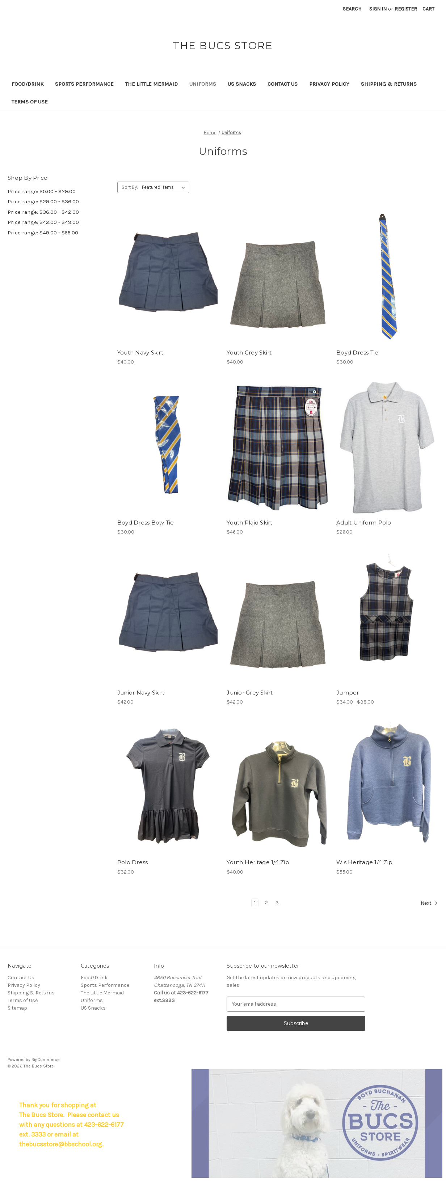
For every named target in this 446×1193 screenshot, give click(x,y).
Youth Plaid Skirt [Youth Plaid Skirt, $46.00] (249, 522)
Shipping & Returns (389, 84)
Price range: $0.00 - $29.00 (42, 191)
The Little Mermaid (151, 84)
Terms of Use (30, 101)
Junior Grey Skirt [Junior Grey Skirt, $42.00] (250, 692)
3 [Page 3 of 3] (277, 903)
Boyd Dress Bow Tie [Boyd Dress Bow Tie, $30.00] (145, 522)
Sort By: (130, 187)
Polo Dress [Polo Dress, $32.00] (132, 862)
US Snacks (242, 84)
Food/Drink (27, 84)
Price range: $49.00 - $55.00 (43, 232)
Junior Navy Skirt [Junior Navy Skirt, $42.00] (140, 692)
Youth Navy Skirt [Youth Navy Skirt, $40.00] (140, 352)
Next (429, 903)
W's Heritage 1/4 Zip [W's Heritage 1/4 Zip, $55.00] (364, 862)
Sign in (378, 9)
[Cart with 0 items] (428, 9)
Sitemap (17, 1008)
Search (352, 9)
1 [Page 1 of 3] (255, 903)
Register (406, 9)
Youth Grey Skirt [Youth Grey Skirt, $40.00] (249, 352)
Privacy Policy (329, 84)
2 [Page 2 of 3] (266, 903)
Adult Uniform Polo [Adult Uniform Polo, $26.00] (363, 522)
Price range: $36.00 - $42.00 (43, 212)
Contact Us (283, 84)
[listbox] (165, 187)
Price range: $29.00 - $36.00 (43, 201)
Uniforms (202, 84)
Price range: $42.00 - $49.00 (43, 222)
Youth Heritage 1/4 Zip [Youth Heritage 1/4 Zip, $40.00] (258, 862)
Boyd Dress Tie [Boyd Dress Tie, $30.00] (357, 352)
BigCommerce (45, 1059)
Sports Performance (84, 84)
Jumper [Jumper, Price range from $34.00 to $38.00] (347, 692)
